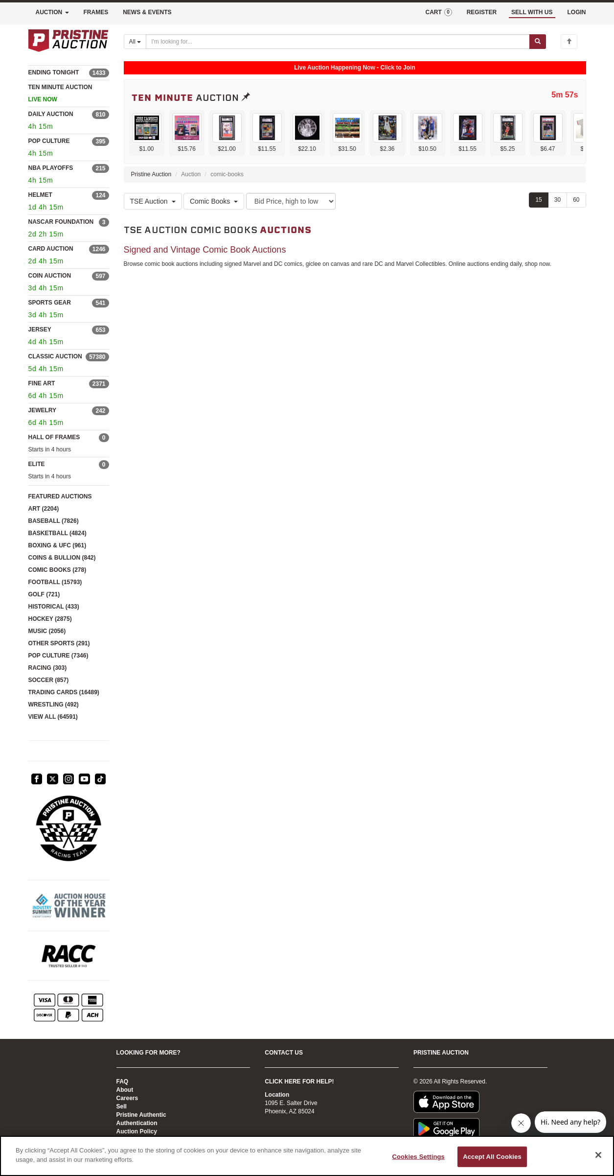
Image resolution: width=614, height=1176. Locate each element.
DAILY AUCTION (50, 114)
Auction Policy (136, 1131)
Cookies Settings (418, 1156)
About (125, 1089)
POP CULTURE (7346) (58, 655)
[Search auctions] (338, 41)
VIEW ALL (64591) (53, 716)
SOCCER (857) (48, 680)
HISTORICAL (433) (53, 606)
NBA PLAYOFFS (50, 168)
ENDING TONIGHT (53, 72)
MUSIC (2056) (47, 631)
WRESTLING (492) (53, 704)
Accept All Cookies (492, 1156)
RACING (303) (47, 667)
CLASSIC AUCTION (55, 356)
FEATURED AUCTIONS (60, 496)
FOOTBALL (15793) (55, 582)
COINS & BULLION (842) (62, 557)
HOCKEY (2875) (50, 618)
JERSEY (39, 329)
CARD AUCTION (50, 248)
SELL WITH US (531, 12)
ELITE (36, 464)
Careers (127, 1098)
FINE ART (41, 383)
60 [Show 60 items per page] (576, 199)
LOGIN (577, 12)
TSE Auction (153, 201)
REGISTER (482, 12)
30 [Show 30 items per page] (557, 199)
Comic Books (214, 201)
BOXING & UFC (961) (57, 545)
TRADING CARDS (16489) (63, 692)
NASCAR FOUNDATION (61, 221)
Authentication (137, 1123)
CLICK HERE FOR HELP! (299, 1081)
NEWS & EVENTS (147, 12)
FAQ (122, 1081)
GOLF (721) (44, 594)
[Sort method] (291, 201)
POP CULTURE (49, 141)
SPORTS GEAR (49, 302)
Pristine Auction (151, 174)
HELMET (40, 194)
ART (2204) (43, 508)
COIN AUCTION (49, 275)
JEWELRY (42, 410)
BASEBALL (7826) (53, 520)
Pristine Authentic (141, 1114)
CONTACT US (284, 1052)
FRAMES (96, 12)
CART (438, 12)
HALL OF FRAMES (54, 437)
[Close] (598, 1155)
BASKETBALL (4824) (57, 533)
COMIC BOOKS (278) (57, 569)
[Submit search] (537, 41)
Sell (121, 1106)
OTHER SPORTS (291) (59, 643)
